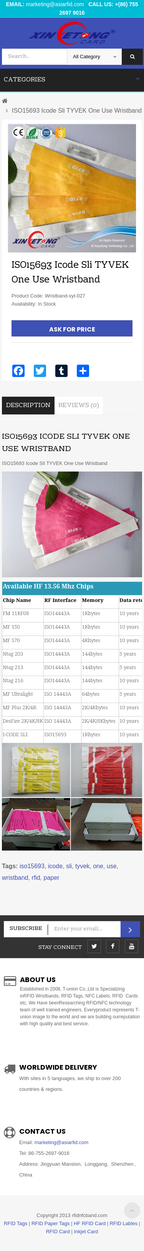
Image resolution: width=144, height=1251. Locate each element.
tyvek (82, 866)
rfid (35, 877)
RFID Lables (123, 1223)
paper (52, 877)
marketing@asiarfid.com (55, 4)
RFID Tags (15, 1223)
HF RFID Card (90, 1223)
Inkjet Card (86, 1231)
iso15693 (32, 866)
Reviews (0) (78, 405)
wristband (15, 877)
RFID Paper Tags (50, 1223)
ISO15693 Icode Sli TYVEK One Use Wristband (77, 110)
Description (28, 405)
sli (69, 866)
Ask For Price (72, 329)
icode (55, 866)
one (98, 866)
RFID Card (58, 1231)
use (112, 866)
